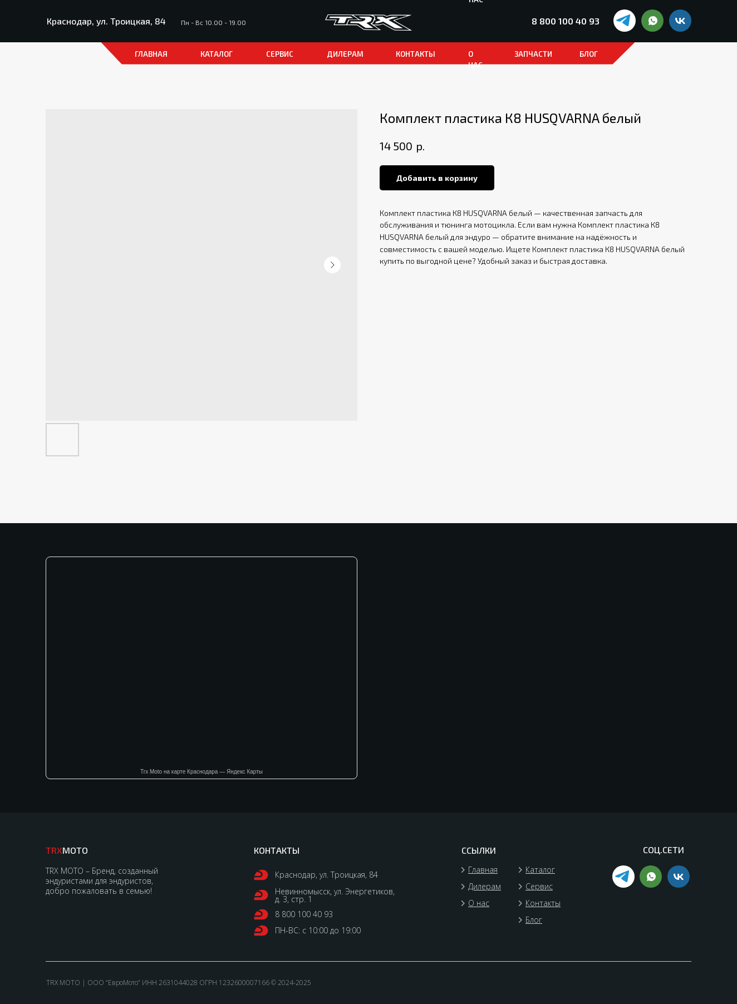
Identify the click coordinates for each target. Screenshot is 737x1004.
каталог (216, 54)
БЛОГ (588, 54)
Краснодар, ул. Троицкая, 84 (106, 21)
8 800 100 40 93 (566, 21)
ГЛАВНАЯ (151, 54)
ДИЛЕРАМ (345, 54)
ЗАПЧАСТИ (533, 54)
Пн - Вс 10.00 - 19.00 (213, 22)
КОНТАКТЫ (415, 54)
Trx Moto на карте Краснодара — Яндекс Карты (201, 772)
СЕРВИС (279, 54)
